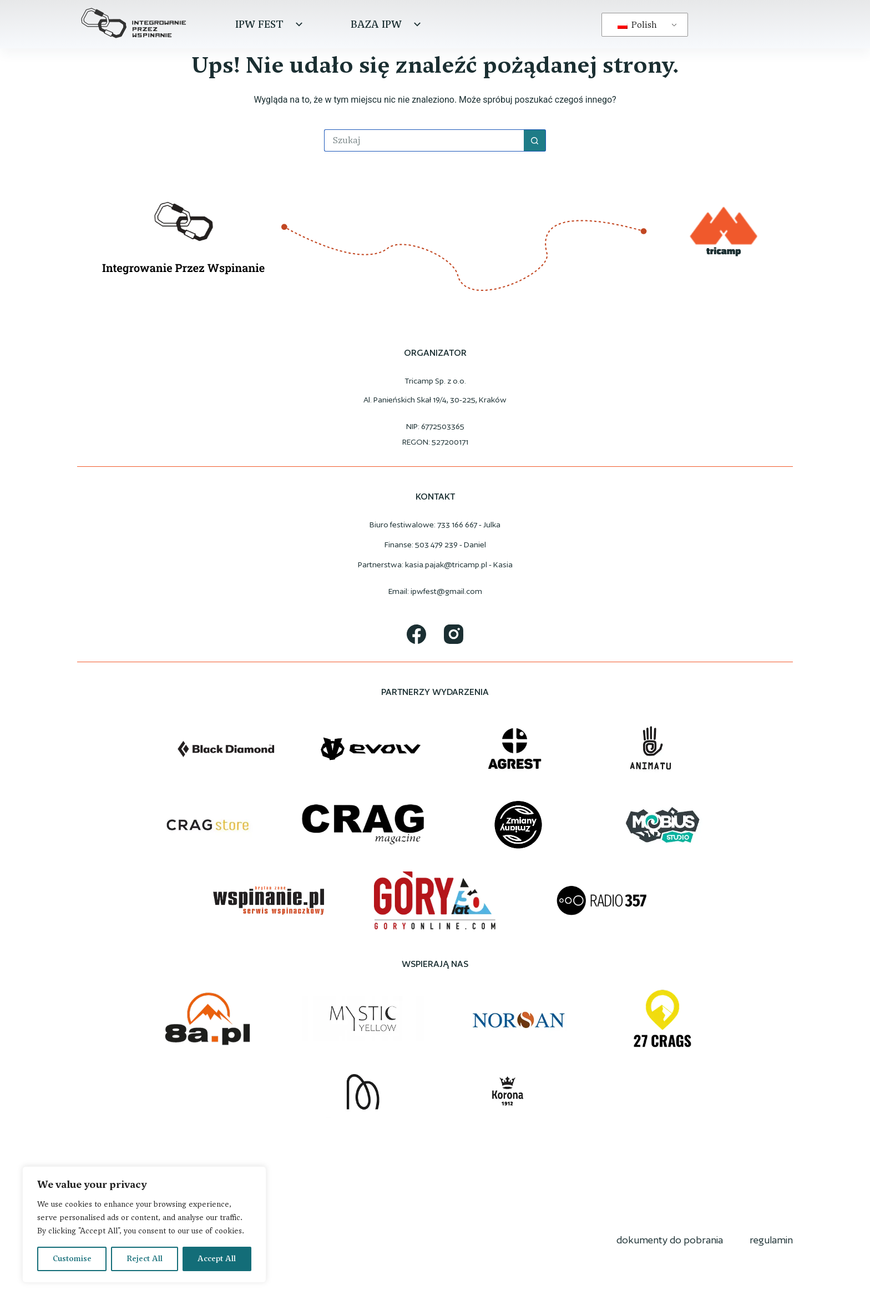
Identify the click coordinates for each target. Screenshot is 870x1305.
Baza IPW (387, 24)
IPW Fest (270, 24)
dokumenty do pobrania (669, 1240)
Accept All (217, 1258)
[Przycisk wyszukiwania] (535, 140)
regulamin (771, 1240)
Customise (72, 1258)
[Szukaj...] (424, 140)
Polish (637, 25)
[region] (144, 1224)
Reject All (145, 1258)
